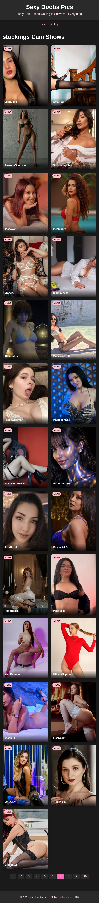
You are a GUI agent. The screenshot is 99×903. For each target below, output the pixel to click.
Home (42, 24)
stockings (54, 24)
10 (85, 876)
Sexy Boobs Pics (49, 7)
